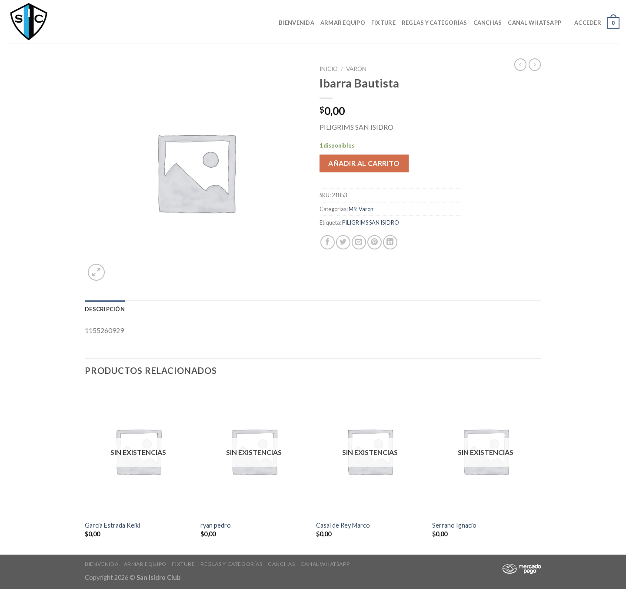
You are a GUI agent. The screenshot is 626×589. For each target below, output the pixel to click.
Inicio (329, 68)
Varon (356, 68)
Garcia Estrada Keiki (112, 525)
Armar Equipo (342, 22)
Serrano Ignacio (454, 525)
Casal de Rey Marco (343, 525)
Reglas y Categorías (434, 22)
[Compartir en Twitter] (343, 242)
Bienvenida (296, 22)
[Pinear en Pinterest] (374, 242)
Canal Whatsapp (534, 22)
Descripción (105, 309)
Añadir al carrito (364, 163)
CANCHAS (487, 22)
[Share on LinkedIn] (390, 242)
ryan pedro (215, 525)
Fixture (383, 22)
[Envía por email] (359, 242)
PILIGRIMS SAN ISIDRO (370, 222)
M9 (352, 208)
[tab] (105, 309)
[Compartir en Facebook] (327, 242)
